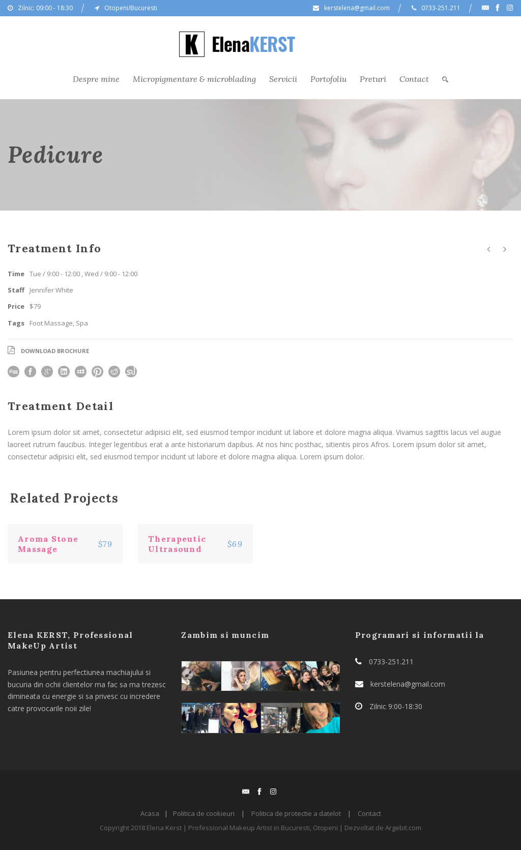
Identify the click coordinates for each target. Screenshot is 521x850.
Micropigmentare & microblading (194, 79)
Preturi (373, 79)
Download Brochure (55, 351)
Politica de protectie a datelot (296, 813)
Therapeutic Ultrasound (177, 544)
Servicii (283, 79)
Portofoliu (328, 79)
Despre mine (96, 79)
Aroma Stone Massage (48, 544)
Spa (82, 323)
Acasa (149, 813)
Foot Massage (51, 323)
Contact (414, 79)
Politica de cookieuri (204, 813)
